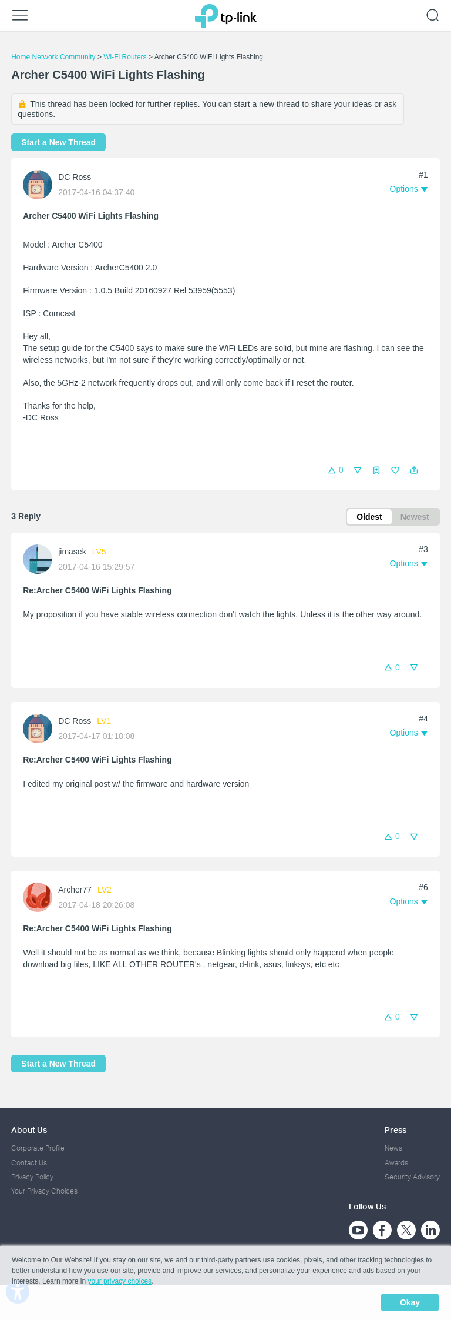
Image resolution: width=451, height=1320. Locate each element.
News (393, 1148)
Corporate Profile (38, 1148)
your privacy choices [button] (119, 1281)
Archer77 (75, 889)
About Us (29, 1130)
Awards (396, 1162)
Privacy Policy (32, 1176)
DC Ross (74, 177)
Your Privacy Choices (44, 1191)
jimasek (72, 551)
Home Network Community (53, 57)
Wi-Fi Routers (126, 57)
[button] (414, 470)
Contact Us (29, 1162)
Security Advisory (412, 1176)
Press (395, 1130)
